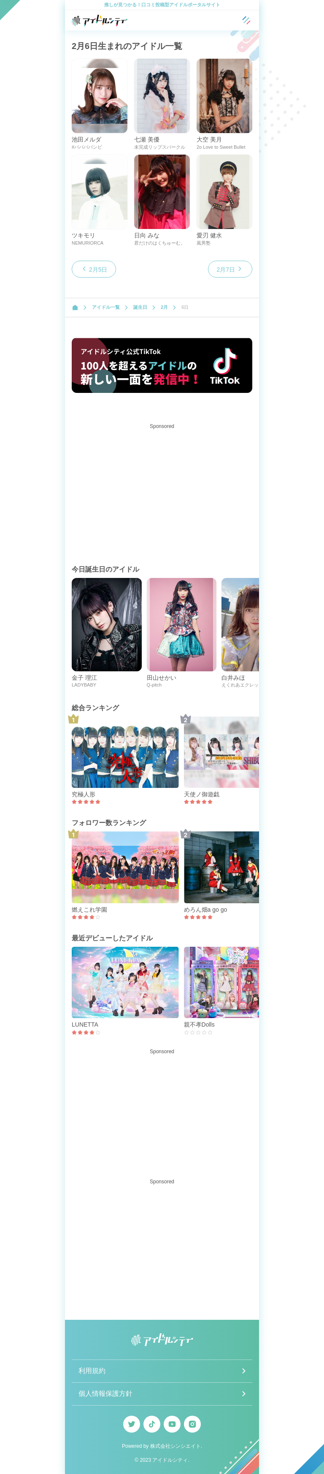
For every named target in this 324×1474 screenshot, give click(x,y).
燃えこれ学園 (89, 909)
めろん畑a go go (205, 909)
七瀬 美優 (146, 139)
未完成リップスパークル (159, 147)
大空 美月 (209, 139)
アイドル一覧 (106, 307)
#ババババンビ (87, 147)
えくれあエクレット (242, 684)
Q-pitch (154, 684)
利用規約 (91, 1370)
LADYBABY (84, 684)
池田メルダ (86, 139)
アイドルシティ (170, 1460)
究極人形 (83, 794)
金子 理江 (84, 677)
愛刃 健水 (209, 235)
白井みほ (233, 677)
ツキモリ (83, 235)
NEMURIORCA (87, 242)
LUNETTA (85, 1024)
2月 (164, 307)
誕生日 (140, 307)
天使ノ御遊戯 (201, 794)
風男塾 (204, 242)
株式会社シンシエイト (175, 1446)
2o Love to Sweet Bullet (221, 147)
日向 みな (146, 235)
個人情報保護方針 (105, 1393)
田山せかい (161, 677)
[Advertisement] (162, 492)
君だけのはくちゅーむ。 (159, 242)
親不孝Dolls (199, 1024)
